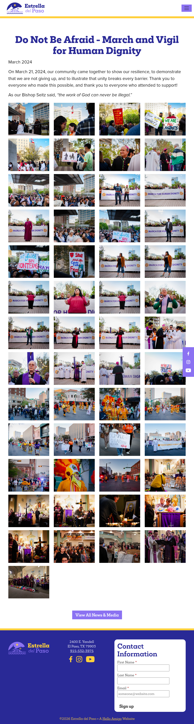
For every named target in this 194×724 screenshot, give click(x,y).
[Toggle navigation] (186, 8)
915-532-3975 (82, 651)
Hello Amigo (112, 719)
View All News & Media (97, 615)
